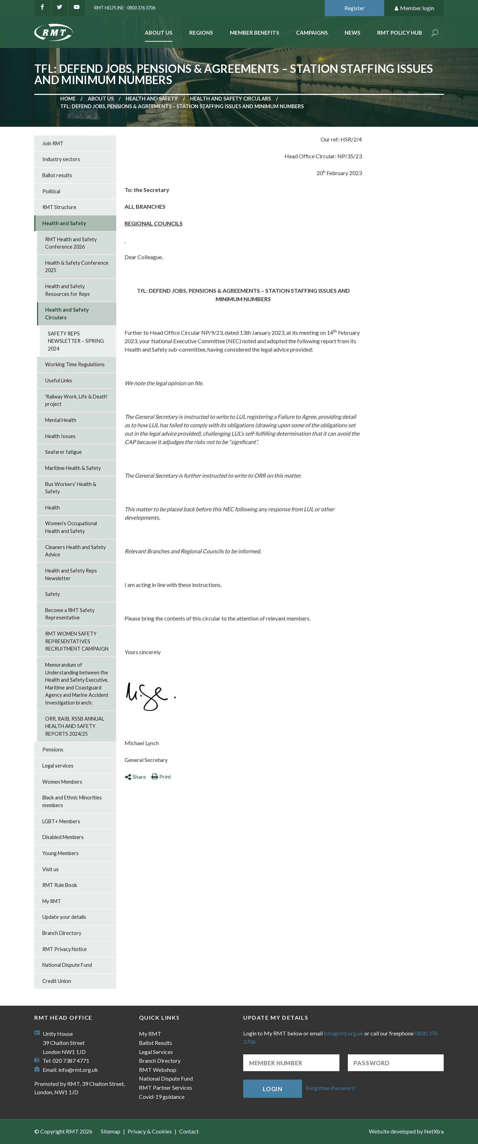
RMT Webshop (157, 1069)
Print (161, 776)
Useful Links (58, 380)
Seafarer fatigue (63, 452)
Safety (52, 594)
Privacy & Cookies (150, 1131)
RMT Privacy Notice (64, 949)
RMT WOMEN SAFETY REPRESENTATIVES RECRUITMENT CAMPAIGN (76, 641)
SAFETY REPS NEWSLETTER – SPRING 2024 (76, 341)
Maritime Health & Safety (73, 468)
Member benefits (254, 32)
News (352, 32)
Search (435, 33)
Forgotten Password (330, 1087)
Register (354, 8)
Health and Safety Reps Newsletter (71, 574)
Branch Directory (61, 933)
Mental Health (60, 420)
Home (68, 99)
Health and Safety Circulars (230, 99)
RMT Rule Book (59, 885)
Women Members (62, 782)
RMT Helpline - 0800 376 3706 (124, 8)
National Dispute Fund (67, 965)
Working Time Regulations (75, 364)
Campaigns (312, 32)
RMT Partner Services (165, 1087)
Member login (414, 8)
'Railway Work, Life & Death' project (76, 400)
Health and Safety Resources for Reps (67, 290)
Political (51, 191)
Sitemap (110, 1131)
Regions (201, 32)
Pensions (52, 750)
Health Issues (60, 436)
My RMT (51, 901)
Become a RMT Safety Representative (69, 614)
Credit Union (56, 981)
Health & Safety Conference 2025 (76, 266)
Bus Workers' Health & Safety (70, 488)
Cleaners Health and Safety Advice (75, 551)
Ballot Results (155, 1042)
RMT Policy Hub (399, 32)
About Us (159, 32)
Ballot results (57, 175)
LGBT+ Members (61, 821)
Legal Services (156, 1051)
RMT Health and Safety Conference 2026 (71, 243)
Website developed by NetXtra (406, 1131)
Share (135, 776)
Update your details (64, 917)
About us (101, 99)
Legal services (57, 766)
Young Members (60, 853)
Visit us (50, 869)
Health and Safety (152, 99)
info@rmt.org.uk (78, 1069)
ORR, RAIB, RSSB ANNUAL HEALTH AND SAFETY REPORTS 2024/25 (74, 726)
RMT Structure (59, 207)
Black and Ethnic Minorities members (72, 801)
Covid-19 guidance (161, 1096)
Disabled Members (63, 837)
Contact (189, 1131)
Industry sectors (61, 159)
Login (272, 1089)
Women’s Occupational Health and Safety (71, 527)
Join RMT (52, 143)
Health (52, 508)
